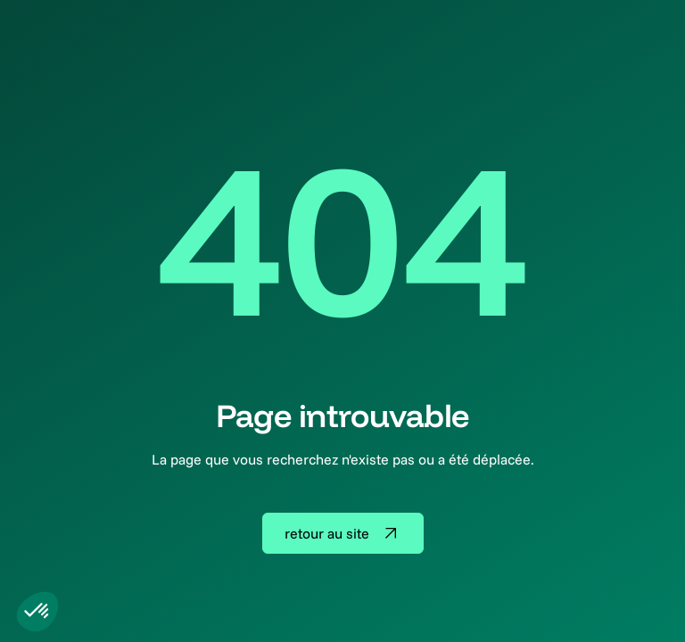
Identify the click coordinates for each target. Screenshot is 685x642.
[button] (37, 611)
